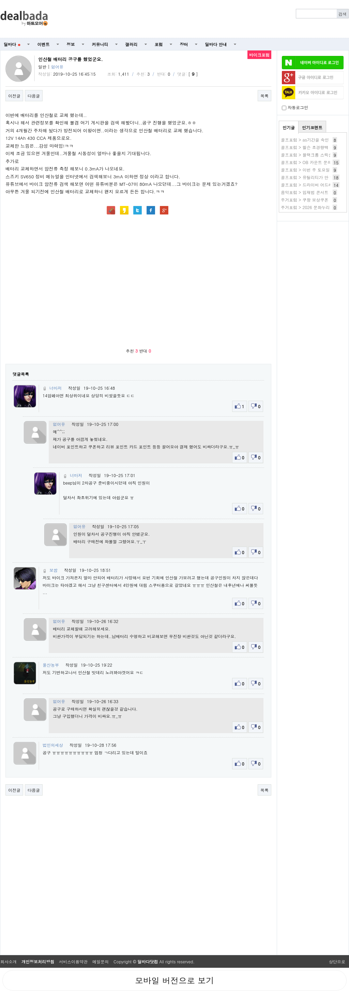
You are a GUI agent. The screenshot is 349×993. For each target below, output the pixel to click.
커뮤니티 (100, 44)
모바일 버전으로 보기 (174, 980)
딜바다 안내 (216, 44)
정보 (71, 44)
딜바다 (12, 44)
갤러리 (131, 44)
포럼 (159, 44)
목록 (264, 96)
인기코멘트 (312, 127)
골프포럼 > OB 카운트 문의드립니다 (314, 162)
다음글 (34, 96)
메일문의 (100, 961)
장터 (184, 44)
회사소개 (8, 961)
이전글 (14, 96)
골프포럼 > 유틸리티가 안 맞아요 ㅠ (314, 177)
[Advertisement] (313, 261)
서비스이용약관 (73, 961)
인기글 (289, 127)
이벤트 (43, 44)
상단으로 (337, 961)
